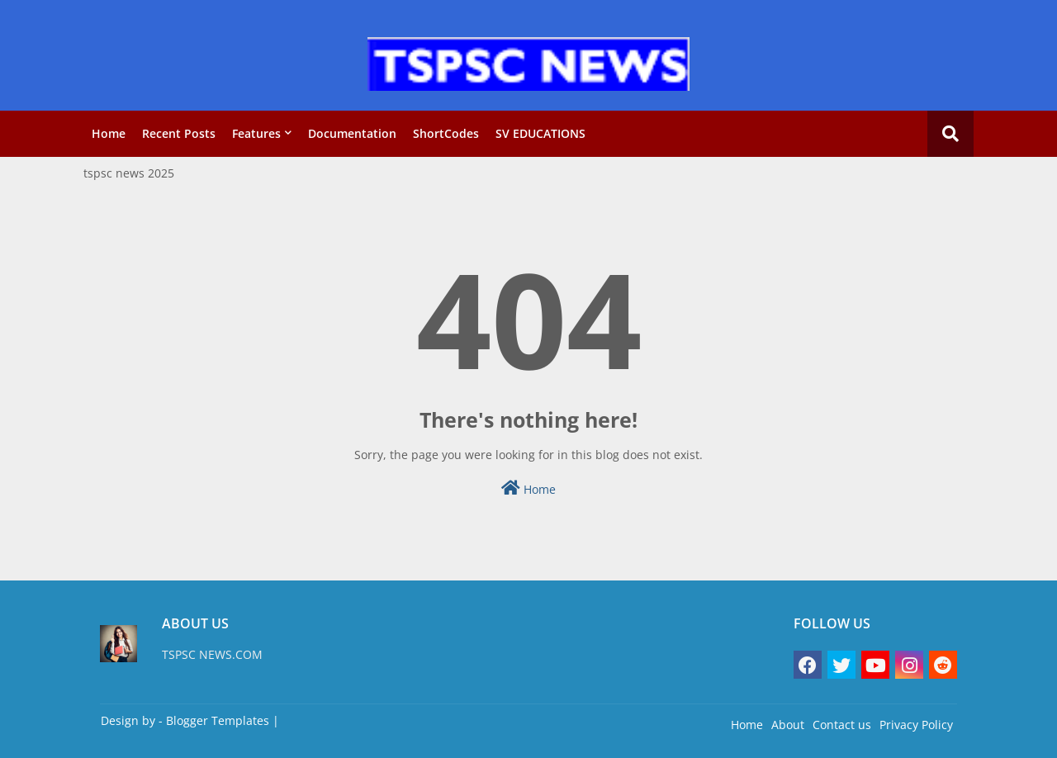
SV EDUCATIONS (540, 133)
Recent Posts (179, 133)
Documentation (352, 133)
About (787, 724)
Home (109, 133)
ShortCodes (446, 133)
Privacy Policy (916, 724)
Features (256, 133)
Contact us (842, 724)
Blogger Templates (217, 720)
